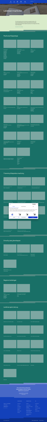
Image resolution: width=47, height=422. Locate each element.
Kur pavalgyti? (25, 2)
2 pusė (18, 296)
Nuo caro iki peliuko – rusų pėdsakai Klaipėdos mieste (38, 202)
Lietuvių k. (32, 91)
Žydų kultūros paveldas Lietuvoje (7, 336)
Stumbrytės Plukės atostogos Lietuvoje (35, 350)
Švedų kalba (5, 57)
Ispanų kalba (5, 56)
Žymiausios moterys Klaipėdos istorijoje (8, 202)
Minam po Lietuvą (19, 350)
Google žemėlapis (33, 108)
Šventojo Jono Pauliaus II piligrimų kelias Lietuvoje (23, 365)
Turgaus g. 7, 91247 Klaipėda (7, 403)
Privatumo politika (41, 420)
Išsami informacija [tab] (23, 206)
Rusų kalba (5, 53)
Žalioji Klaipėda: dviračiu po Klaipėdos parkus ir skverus (24, 231)
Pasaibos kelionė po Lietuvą (7, 365)
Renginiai (17, 2)
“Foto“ (18, 162)
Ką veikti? (14, 2)
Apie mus (36, 409)
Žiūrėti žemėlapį (19, 51)
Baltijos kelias (5, 379)
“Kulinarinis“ (18, 163)
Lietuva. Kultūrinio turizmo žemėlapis (35, 336)
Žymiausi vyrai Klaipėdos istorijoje (21, 202)
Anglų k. (32, 92)
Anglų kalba (18, 52)
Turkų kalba (5, 58)
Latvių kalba (5, 55)
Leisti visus (33, 217)
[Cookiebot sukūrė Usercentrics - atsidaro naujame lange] (33, 204)
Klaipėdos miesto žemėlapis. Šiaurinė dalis (9, 158)
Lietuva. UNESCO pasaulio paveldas (35, 321)
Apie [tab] (33, 206)
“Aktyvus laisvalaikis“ (19, 158)
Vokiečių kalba (5, 52)
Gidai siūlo (18, 412)
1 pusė (18, 295)
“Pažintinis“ (18, 161)
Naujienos (27, 403)
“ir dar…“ (18, 164)
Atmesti (14, 217)
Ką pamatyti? (10, 2)
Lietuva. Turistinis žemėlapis (7, 350)
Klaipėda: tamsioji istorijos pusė (7, 231)
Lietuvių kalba (5, 51)
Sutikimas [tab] (14, 206)
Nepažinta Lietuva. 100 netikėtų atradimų (8, 321)
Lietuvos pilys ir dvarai (19, 321)
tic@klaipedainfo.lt (6, 406)
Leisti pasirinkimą (23, 217)
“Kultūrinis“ (18, 159)
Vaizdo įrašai (36, 406)
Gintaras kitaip (32, 365)
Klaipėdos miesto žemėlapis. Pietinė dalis (8, 159)
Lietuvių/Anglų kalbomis (6, 91)
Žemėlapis (5, 143)
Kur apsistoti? (21, 2)
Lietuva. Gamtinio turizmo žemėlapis (21, 336)
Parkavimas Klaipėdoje (29, 412)
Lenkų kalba (5, 54)
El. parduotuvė (31, 1)
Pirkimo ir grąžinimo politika (35, 420)
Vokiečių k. (32, 93)
